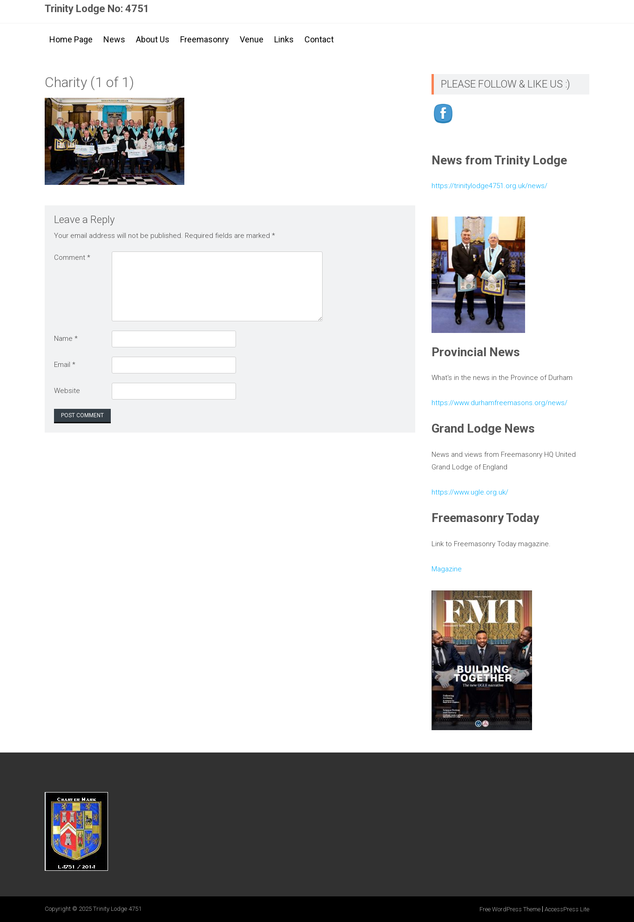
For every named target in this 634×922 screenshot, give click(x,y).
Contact (319, 39)
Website (67, 390)
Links (284, 39)
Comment (72, 257)
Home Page (71, 39)
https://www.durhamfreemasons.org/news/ (499, 403)
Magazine (447, 569)
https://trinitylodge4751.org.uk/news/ (489, 186)
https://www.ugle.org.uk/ (470, 492)
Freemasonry (204, 39)
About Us (152, 39)
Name (66, 338)
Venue (251, 39)
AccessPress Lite (567, 909)
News (114, 39)
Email (64, 364)
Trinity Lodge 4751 (117, 908)
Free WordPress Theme (509, 909)
